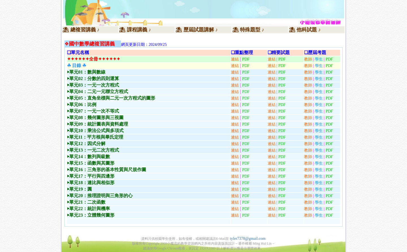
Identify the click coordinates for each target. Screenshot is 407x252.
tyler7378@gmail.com (247, 238)
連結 (235, 59)
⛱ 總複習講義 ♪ (80, 30)
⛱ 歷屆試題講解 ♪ (197, 30)
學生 (319, 72)
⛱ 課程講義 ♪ (135, 30)
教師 (308, 72)
